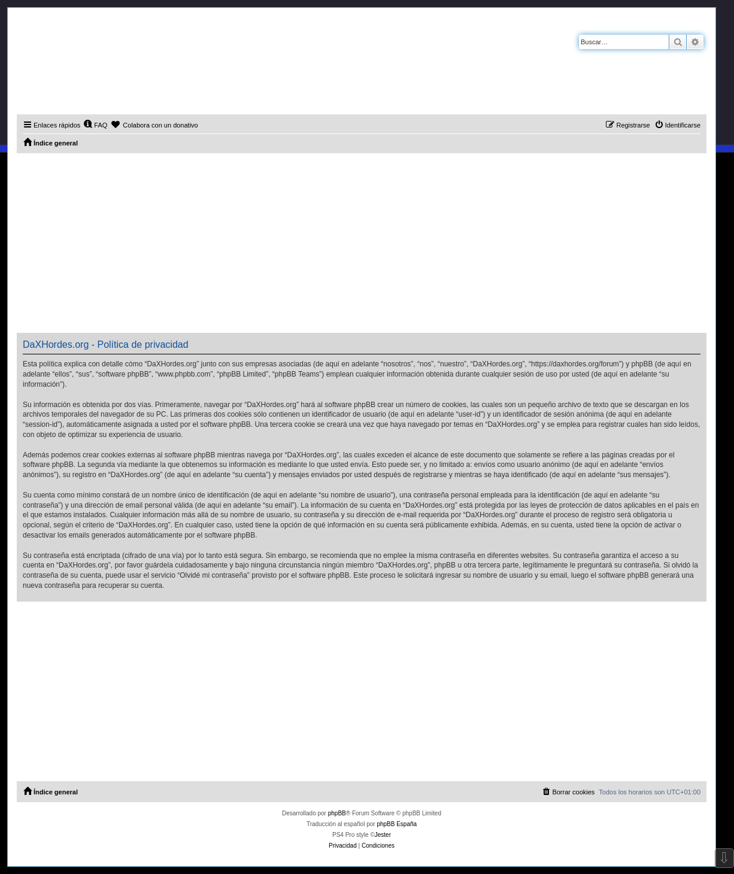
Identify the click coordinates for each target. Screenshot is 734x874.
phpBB (337, 813)
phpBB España (397, 824)
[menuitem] (95, 125)
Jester (383, 834)
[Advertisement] (361, 243)
